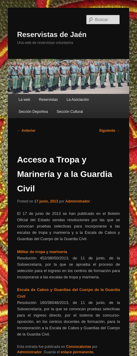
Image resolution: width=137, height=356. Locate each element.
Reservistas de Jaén (52, 34)
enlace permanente (77, 352)
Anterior (26, 130)
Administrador (77, 201)
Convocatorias (78, 347)
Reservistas (48, 100)
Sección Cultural (70, 112)
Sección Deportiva (33, 112)
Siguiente (109, 130)
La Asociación (78, 100)
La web (24, 100)
